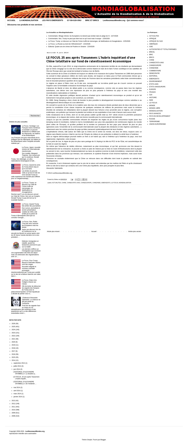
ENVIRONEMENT (155, 81)
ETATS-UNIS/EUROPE (157, 87)
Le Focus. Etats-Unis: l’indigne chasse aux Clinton (29, 282)
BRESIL (152, 52)
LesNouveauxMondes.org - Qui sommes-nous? (123, 20)
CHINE (64, 182)
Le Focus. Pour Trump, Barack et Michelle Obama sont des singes (31, 262)
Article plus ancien (134, 231)
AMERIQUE (153, 44)
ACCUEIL (11, 20)
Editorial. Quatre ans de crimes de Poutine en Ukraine (67, 46)
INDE (151, 100)
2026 (14, 323)
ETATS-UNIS (153, 84)
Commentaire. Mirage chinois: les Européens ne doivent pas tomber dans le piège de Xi (79, 36)
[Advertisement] (94, 209)
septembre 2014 (19, 363)
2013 (14, 401)
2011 (14, 407)
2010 (14, 410)
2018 (14, 348)
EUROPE (152, 89)
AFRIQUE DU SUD (156, 41)
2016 (14, 354)
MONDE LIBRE (154, 108)
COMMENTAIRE (155, 71)
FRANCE (152, 92)
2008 (14, 416)
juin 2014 (17, 369)
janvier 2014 (18, 397)
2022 (14, 336)
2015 (14, 357)
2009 (14, 413)
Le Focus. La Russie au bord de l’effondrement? (65, 44)
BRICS (151, 57)
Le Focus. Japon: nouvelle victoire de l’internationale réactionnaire (31, 149)
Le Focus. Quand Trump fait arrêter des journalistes (31, 205)
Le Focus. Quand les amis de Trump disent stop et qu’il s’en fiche (31, 167)
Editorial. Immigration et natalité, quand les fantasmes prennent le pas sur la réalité (31, 244)
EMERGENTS (105, 182)
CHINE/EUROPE (86, 182)
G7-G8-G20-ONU (74, 20)
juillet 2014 (18, 366)
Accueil (93, 231)
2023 (14, 333)
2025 (14, 327)
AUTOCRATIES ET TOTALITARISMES (162, 49)
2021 (14, 339)
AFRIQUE (152, 38)
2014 (14, 360)
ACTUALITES (56, 182)
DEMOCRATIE (154, 73)
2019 (14, 345)
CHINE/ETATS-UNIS (73, 182)
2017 (14, 351)
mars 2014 (17, 394)
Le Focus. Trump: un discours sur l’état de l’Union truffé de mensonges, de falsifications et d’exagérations (85, 41)
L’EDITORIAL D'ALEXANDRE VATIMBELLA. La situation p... (24, 373)
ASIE (151, 46)
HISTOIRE (153, 97)
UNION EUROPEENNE (157, 124)
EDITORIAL (153, 76)
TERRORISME (154, 121)
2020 (14, 342)
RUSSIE (152, 119)
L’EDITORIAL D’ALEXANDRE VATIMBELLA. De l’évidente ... (24, 382)
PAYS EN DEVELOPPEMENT (159, 116)
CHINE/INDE (96, 182)
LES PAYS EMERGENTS (52, 20)
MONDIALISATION (125, 182)
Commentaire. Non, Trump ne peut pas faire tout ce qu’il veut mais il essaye (74, 38)
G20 (150, 95)
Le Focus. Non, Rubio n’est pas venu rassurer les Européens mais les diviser (30, 224)
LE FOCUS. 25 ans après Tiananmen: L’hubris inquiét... (26, 378)
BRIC (151, 55)
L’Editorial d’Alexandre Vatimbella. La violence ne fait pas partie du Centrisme (31, 300)
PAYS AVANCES (155, 113)
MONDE (152, 105)
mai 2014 (17, 387)
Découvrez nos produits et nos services (24, 25)
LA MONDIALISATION (28, 20)
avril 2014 (17, 391)
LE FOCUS (114, 182)
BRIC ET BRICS (92, 20)
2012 (14, 404)
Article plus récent (53, 231)
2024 (14, 330)
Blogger (103, 440)
